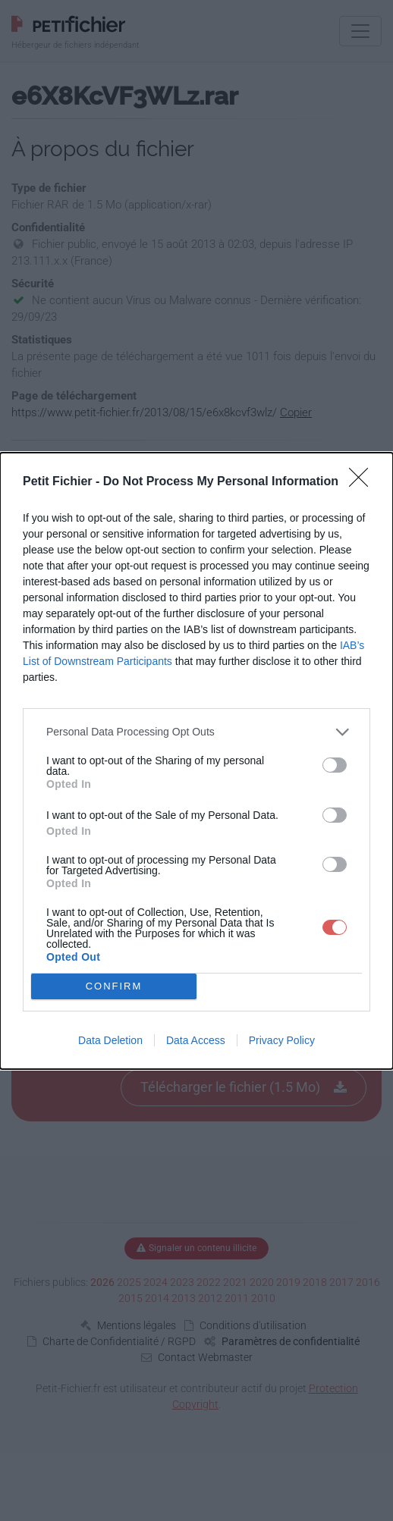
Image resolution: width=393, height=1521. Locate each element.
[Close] (363, 482)
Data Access (195, 1040)
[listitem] (196, 732)
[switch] (334, 765)
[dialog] (196, 761)
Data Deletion (110, 1040)
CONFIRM (114, 985)
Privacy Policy (282, 1040)
